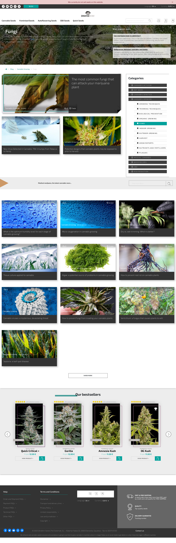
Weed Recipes (140, 162)
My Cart (172, 21)
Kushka (23, 108)
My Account (164, 21)
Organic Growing (148, 119)
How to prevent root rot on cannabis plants (144, 276)
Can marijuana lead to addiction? (127, 36)
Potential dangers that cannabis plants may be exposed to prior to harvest (90, 151)
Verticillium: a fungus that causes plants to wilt (146, 321)
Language (147, 6)
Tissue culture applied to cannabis (21, 276)
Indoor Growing (147, 128)
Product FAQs (8, 513)
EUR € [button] (170, 6)
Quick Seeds (78, 20)
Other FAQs (7, 522)
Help (156, 21)
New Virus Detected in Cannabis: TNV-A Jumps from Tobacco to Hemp (28, 151)
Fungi (142, 123)
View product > (27, 464)
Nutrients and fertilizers (152, 148)
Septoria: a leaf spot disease (18, 365)
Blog (31, 6)
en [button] (153, 6)
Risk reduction (141, 171)
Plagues (143, 153)
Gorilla (69, 456)
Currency (164, 6)
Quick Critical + (30, 456)
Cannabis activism (143, 85)
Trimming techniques (150, 109)
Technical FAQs (9, 518)
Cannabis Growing (143, 99)
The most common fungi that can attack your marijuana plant (98, 83)
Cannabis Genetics (143, 94)
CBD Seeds (65, 20)
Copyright (44, 526)
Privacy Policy (45, 513)
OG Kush (146, 456)
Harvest (143, 138)
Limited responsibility (48, 518)
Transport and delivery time (51, 509)
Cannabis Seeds (9, 20)
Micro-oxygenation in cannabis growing (83, 231)
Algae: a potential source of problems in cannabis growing (83, 278)
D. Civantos (81, 314)
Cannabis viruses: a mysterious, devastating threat (26, 323)
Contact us (140, 536)
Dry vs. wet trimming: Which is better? (141, 231)
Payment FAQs (9, 509)
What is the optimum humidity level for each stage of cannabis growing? (26, 233)
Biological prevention (150, 114)
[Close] (172, 2)
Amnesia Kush (107, 456)
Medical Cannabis (142, 157)
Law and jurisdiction (48, 522)
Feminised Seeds (26, 20)
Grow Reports (146, 143)
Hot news (138, 90)
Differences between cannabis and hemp (131, 49)
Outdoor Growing (148, 133)
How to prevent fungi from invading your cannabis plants (83, 323)
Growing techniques (149, 104)
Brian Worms (84, 142)
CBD (135, 167)
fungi (32, 39)
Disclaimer (44, 504)
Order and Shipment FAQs (13, 504)
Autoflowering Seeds (47, 20)
